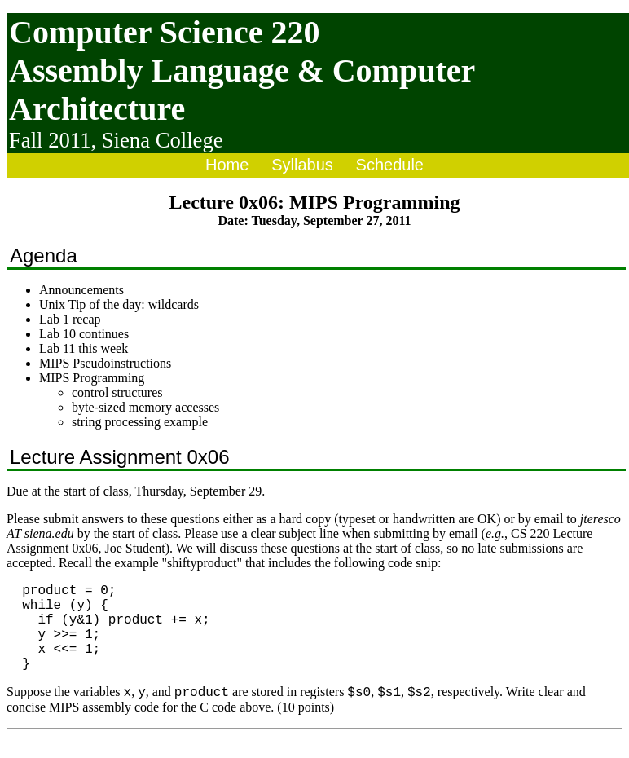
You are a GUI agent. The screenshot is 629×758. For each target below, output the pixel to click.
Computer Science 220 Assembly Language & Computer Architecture (242, 70)
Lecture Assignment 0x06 (120, 457)
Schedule (390, 165)
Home (227, 165)
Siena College (162, 140)
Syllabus (302, 165)
